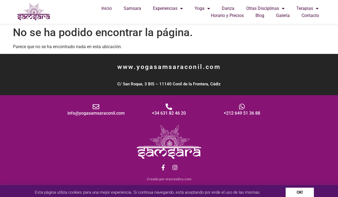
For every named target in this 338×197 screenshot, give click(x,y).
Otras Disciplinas (265, 8)
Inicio (106, 8)
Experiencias (168, 8)
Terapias (307, 8)
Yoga (202, 8)
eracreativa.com (178, 179)
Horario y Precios (227, 15)
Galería (283, 15)
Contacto (310, 15)
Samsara (132, 8)
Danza (228, 8)
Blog (259, 15)
